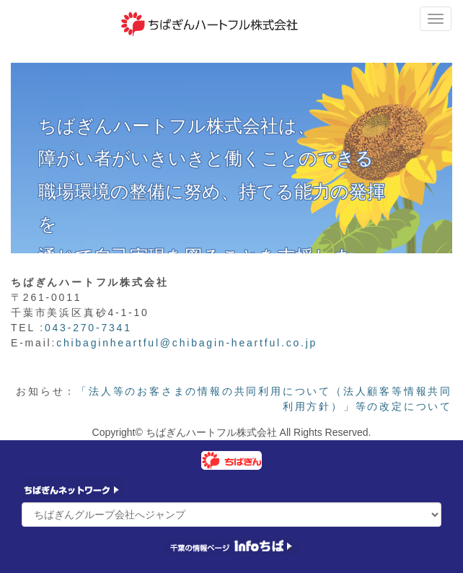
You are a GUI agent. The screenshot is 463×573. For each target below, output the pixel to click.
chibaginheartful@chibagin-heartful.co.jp (186, 343)
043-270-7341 (88, 327)
